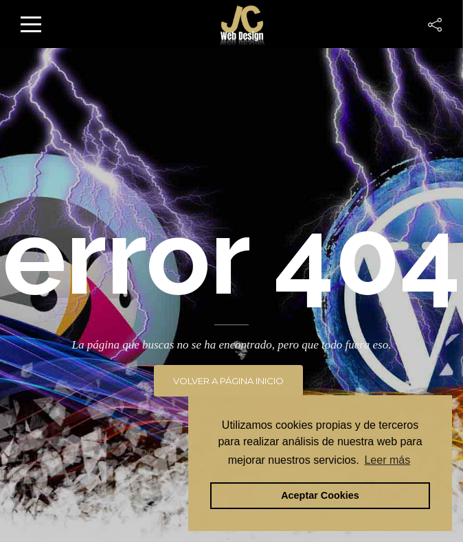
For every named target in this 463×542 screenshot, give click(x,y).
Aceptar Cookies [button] (320, 495)
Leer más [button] (387, 460)
